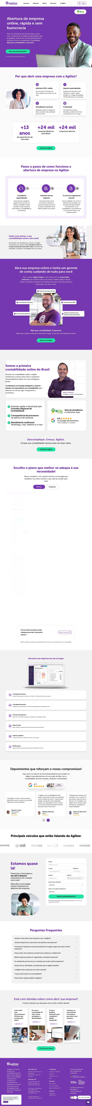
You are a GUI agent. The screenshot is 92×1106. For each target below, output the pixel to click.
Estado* (51, 875)
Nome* (50, 861)
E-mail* (51, 868)
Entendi (5, 1101)
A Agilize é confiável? (54, 1071)
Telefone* (75, 868)
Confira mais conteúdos (46, 1048)
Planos (44, 3)
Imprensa (51, 1073)
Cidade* (69, 875)
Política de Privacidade (54, 902)
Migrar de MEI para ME (54, 1088)
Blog (50, 1078)
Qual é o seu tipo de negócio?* (57, 888)
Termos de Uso (77, 900)
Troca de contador (53, 1085)
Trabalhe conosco (53, 1076)
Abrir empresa (52, 1083)
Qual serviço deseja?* (55, 882)
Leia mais (18, 1023)
